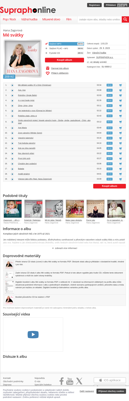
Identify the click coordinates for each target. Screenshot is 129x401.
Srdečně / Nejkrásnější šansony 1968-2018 (42, 220)
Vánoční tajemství (25, 138)
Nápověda (40, 378)
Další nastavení (87, 391)
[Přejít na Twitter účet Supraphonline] (79, 382)
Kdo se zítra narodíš (26, 148)
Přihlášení (111, 5)
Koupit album (64, 60)
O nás (37, 381)
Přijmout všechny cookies (111, 391)
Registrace (94, 5)
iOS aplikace (110, 380)
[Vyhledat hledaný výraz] (125, 19)
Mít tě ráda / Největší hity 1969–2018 (60, 220)
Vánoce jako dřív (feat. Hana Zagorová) (35, 179)
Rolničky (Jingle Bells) (27, 95)
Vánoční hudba (99, 53)
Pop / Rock (9, 19)
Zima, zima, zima (25, 105)
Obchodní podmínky (13, 381)
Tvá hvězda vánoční (26, 143)
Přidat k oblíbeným (57, 73)
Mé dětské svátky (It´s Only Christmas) (34, 85)
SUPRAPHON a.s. (104, 57)
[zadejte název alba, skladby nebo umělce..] (99, 19)
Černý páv (90, 220)
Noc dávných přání (26, 153)
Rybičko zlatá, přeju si (27, 116)
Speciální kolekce (43, 384)
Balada (21, 169)
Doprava (7, 384)
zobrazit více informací (64, 248)
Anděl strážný (24, 174)
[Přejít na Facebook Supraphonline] (61, 382)
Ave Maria (22, 128)
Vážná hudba (29, 19)
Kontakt (7, 378)
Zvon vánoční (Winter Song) (30, 133)
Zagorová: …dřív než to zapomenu (18, 220)
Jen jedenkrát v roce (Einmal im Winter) (35, 110)
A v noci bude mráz (26, 100)
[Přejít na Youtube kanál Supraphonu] (69, 382)
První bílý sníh (24, 158)
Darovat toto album (57, 68)
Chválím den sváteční (27, 163)
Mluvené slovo (51, 19)
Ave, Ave (22, 90)
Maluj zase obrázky (73, 220)
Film (68, 19)
